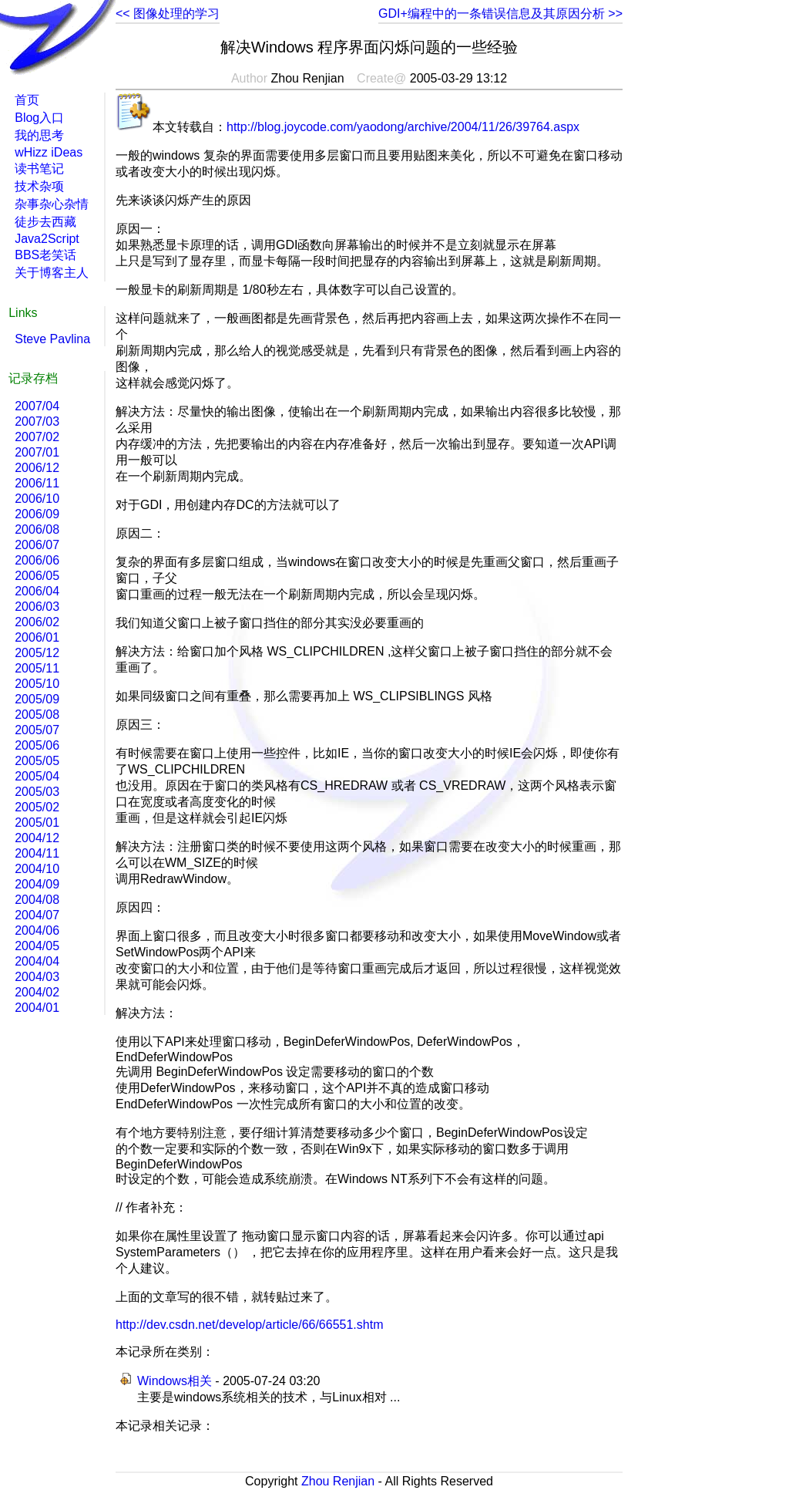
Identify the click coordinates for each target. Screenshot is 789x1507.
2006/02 (37, 622)
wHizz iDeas (48, 152)
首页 (27, 99)
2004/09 (37, 884)
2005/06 (37, 745)
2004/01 (37, 1007)
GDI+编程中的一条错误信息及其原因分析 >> (500, 13)
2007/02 (37, 436)
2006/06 (37, 560)
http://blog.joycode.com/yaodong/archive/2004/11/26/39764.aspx (403, 126)
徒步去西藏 (45, 221)
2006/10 (37, 498)
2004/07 (37, 915)
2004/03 (37, 976)
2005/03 (37, 791)
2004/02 (37, 992)
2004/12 (37, 838)
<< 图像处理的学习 (168, 13)
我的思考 (39, 135)
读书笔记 (39, 168)
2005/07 (37, 730)
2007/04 (37, 406)
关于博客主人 (52, 272)
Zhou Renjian (337, 1481)
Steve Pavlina (52, 339)
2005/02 (37, 807)
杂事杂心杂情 (52, 204)
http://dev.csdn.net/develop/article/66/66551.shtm (249, 1324)
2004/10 (37, 868)
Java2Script (47, 238)
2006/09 (37, 514)
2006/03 (37, 606)
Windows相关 (174, 1380)
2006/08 (37, 529)
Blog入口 (39, 117)
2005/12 (37, 652)
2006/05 (37, 575)
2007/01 (37, 452)
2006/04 (37, 591)
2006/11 (37, 483)
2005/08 (37, 714)
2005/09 (37, 699)
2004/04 (37, 961)
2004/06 (37, 930)
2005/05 (37, 760)
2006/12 (37, 467)
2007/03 (37, 421)
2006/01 (37, 637)
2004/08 (37, 899)
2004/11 (37, 853)
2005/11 (37, 668)
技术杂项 (39, 186)
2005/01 (37, 822)
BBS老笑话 (45, 254)
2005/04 (37, 776)
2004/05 (37, 945)
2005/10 (37, 683)
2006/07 (37, 544)
